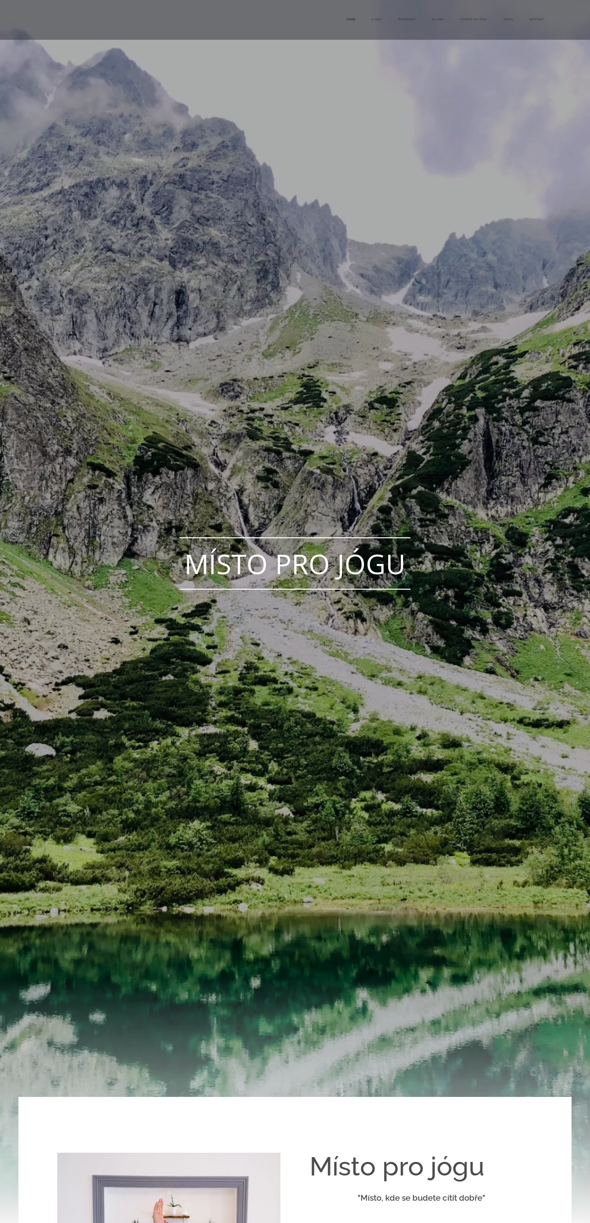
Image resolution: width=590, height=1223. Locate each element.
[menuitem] (445, 20)
